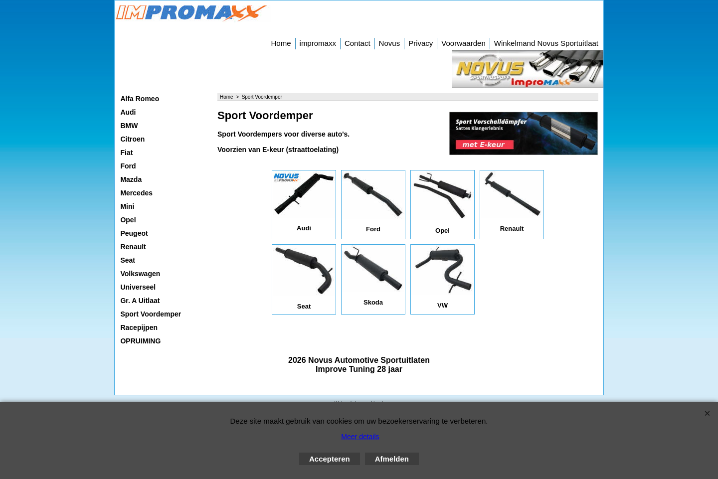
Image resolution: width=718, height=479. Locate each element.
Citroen (132, 139)
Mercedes (136, 193)
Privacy (420, 43)
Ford (128, 166)
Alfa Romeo (139, 99)
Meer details (360, 437)
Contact (357, 43)
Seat (127, 260)
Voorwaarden (463, 43)
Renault (133, 247)
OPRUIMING (140, 341)
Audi (128, 112)
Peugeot (134, 233)
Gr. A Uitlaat (140, 301)
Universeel (138, 287)
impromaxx (318, 43)
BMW (129, 126)
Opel (128, 220)
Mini (127, 206)
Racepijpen (139, 327)
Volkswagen (140, 274)
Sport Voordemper (150, 314)
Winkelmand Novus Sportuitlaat (546, 43)
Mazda (131, 179)
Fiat (126, 153)
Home (281, 43)
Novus (389, 43)
